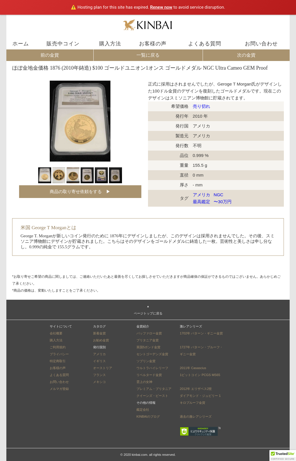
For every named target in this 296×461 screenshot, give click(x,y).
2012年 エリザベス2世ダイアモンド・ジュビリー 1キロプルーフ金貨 (200, 395)
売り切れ (201, 106)
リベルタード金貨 (149, 375)
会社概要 (56, 333)
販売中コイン (63, 44)
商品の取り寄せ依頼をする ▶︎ (80, 191)
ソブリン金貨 (146, 361)
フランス (99, 375)
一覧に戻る (148, 55)
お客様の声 (152, 44)
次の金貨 (246, 55)
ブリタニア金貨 (147, 340)
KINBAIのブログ (148, 416)
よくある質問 (204, 44)
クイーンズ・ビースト (152, 395)
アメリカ (202, 194)
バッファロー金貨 (149, 333)
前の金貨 (49, 55)
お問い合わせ (261, 44)
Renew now (161, 7)
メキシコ (99, 382)
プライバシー (59, 354)
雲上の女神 (144, 382)
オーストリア (102, 368)
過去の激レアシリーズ (196, 416)
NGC (219, 194)
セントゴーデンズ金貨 (152, 354)
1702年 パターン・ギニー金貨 (201, 333)
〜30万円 (223, 201)
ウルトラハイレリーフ (152, 368)
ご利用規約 (58, 347)
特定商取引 (58, 361)
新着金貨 (99, 333)
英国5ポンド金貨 (148, 347)
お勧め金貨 (101, 340)
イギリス (99, 361)
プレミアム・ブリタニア (153, 388)
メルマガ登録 (59, 388)
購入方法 (110, 44)
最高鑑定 (202, 201)
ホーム (20, 44)
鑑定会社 (142, 409)
